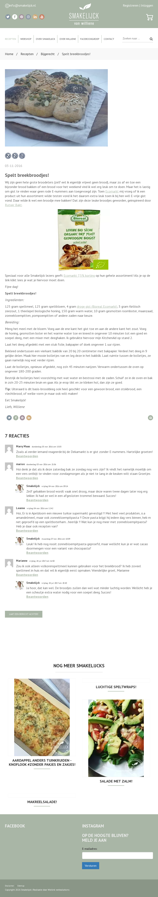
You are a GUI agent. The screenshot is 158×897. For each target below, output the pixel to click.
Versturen (90, 865)
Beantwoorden (27, 456)
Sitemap (20, 886)
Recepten (27, 54)
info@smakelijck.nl (22, 5)
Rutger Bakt (13, 205)
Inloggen (147, 5)
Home (9, 54)
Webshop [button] (25, 39)
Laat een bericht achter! (23, 614)
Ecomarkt (112, 191)
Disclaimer (9, 886)
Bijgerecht (48, 54)
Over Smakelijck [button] (45, 39)
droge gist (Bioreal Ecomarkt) (97, 306)
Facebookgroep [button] (89, 39)
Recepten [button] (10, 39)
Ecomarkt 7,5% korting (79, 275)
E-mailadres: (89, 849)
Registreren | (131, 5)
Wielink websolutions (58, 889)
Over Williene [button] (67, 39)
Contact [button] (109, 39)
